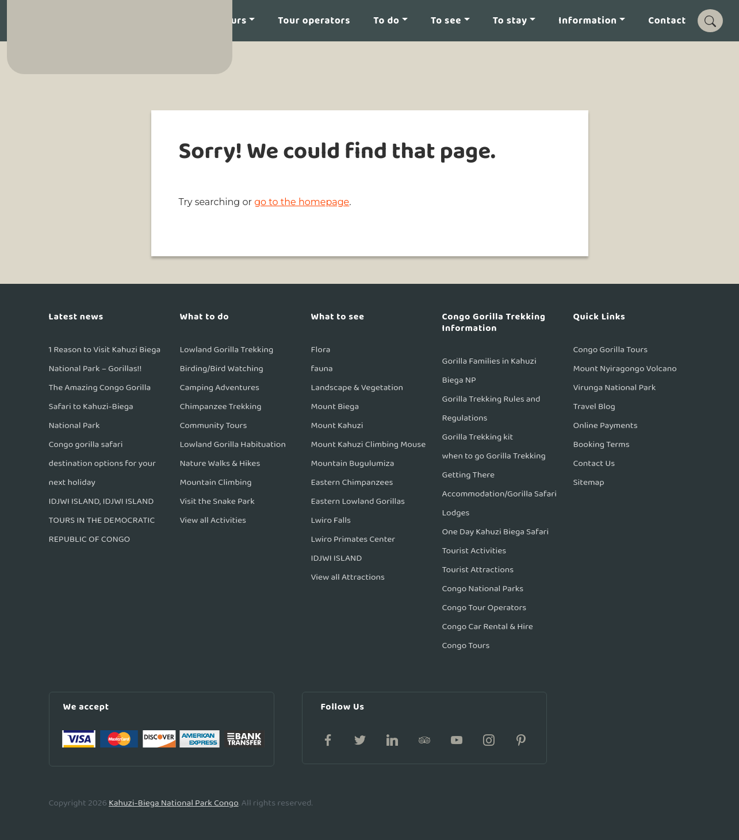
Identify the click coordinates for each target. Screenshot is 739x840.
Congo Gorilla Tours (610, 349)
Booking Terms (601, 444)
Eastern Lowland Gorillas (358, 501)
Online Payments (605, 425)
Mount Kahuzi (337, 425)
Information (587, 21)
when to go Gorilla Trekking (494, 456)
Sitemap (588, 482)
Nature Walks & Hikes (220, 463)
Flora (321, 349)
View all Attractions (348, 577)
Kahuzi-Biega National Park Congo (174, 803)
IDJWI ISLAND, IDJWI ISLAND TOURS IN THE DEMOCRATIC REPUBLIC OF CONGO (102, 520)
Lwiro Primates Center (353, 539)
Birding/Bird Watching (221, 368)
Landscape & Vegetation (357, 387)
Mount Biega (335, 406)
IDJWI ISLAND (336, 558)
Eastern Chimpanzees (352, 482)
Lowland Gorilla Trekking (227, 349)
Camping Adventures (220, 387)
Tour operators (314, 21)
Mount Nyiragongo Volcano (625, 368)
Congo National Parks (483, 588)
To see (446, 21)
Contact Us (594, 463)
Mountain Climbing (216, 482)
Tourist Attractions (478, 569)
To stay (510, 21)
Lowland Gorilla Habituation (233, 444)
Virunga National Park (614, 387)
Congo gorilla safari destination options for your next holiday (102, 463)
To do (386, 21)
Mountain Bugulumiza (353, 463)
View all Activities (213, 520)
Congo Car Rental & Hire (487, 626)
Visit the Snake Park (217, 501)
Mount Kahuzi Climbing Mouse (368, 444)
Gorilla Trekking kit (478, 437)
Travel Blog (594, 406)
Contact (667, 21)
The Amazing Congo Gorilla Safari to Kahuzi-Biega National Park (100, 406)
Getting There (468, 475)
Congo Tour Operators (484, 607)
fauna (322, 368)
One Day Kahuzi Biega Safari (495, 532)
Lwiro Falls (331, 520)
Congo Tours (466, 645)
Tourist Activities (474, 551)
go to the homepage (301, 201)
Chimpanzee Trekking (221, 406)
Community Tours (213, 425)
